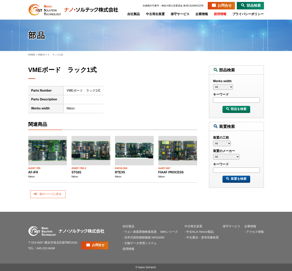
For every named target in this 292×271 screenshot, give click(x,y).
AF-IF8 (33, 172)
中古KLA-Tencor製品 (199, 231)
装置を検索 (238, 178)
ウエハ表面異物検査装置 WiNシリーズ (152, 231)
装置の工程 (221, 137)
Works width (222, 81)
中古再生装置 (155, 14)
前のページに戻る (50, 194)
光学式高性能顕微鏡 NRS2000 (144, 237)
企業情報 (202, 14)
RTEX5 (120, 172)
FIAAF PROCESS (171, 172)
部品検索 (254, 5)
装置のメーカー (224, 151)
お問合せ (225, 5)
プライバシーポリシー (248, 14)
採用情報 (220, 14)
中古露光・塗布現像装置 (202, 237)
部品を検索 (238, 109)
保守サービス (180, 14)
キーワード (221, 94)
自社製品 (134, 14)
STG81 (76, 172)
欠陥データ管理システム (140, 243)
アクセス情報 (255, 231)
